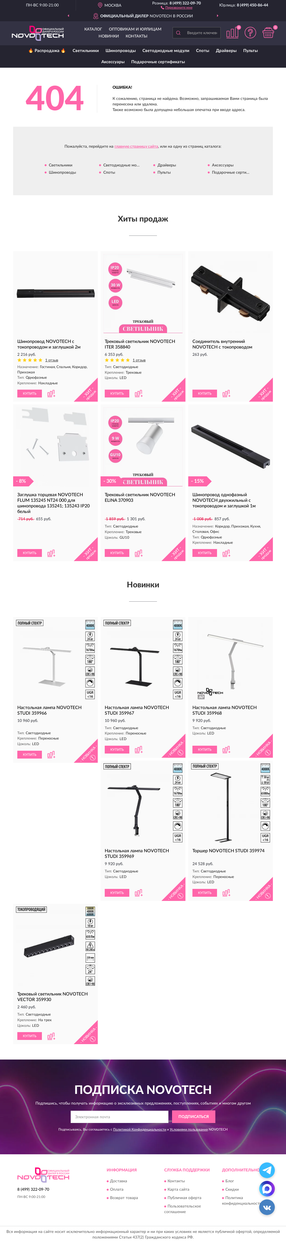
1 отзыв (51, 360)
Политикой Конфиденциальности (139, 1129)
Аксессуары (113, 62)
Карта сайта (178, 1190)
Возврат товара (124, 1198)
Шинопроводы (121, 51)
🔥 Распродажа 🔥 (47, 51)
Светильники (86, 51)
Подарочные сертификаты (158, 62)
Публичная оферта (184, 1198)
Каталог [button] (93, 29)
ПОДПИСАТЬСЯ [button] (193, 1117)
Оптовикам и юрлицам (135, 29)
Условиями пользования (189, 1129)
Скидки (232, 1190)
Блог (229, 1181)
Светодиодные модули (165, 51)
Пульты (250, 51)
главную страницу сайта (136, 147)
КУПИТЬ (29, 393)
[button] (176, 7)
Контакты (136, 36)
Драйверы (226, 51)
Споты (202, 51)
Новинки (109, 36)
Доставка (118, 1181)
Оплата (116, 1190)
